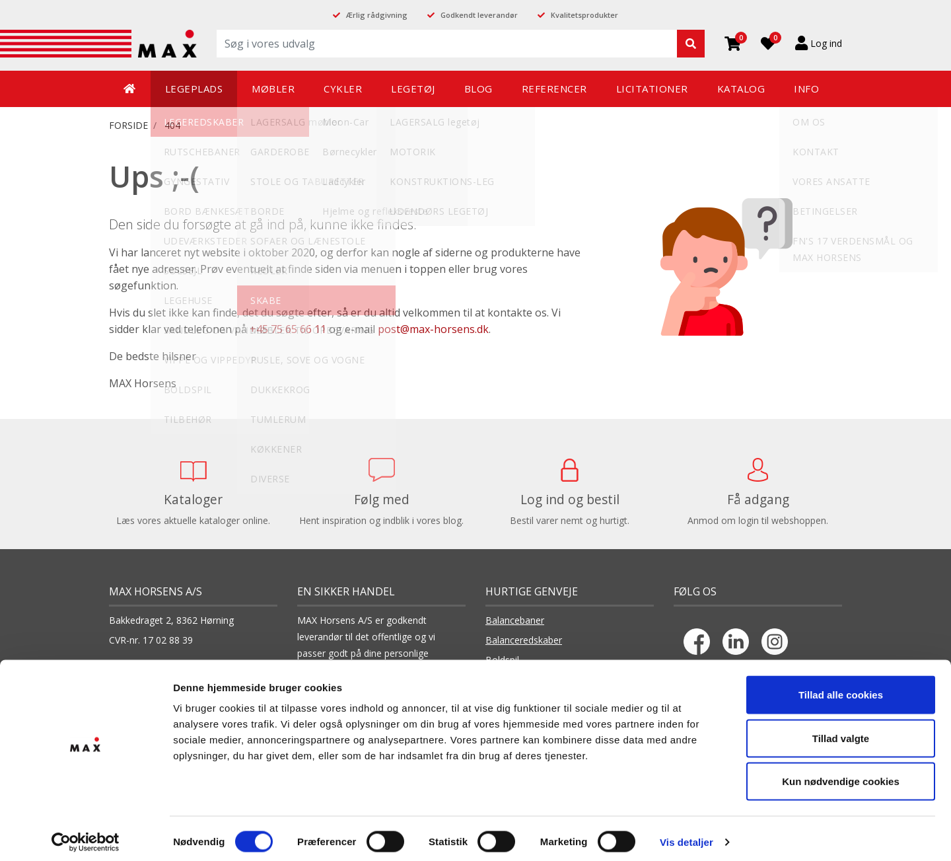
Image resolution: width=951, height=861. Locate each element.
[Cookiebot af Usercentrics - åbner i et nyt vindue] (85, 835)
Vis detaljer (686, 835)
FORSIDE (128, 125)
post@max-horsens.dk (433, 329)
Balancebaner (514, 620)
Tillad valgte (840, 731)
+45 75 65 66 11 (288, 329)
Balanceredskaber (523, 640)
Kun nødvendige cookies (840, 774)
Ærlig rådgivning (376, 15)
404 (172, 125)
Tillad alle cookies (840, 687)
